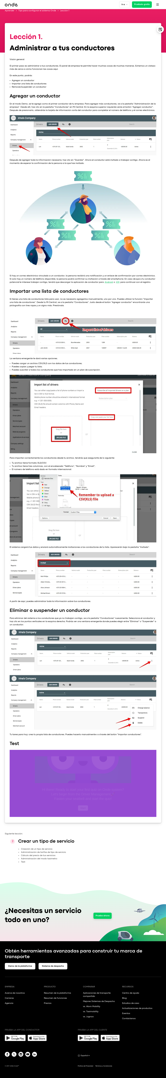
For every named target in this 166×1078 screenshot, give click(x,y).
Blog (124, 998)
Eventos (126, 1013)
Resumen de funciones (55, 998)
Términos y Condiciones (103, 1066)
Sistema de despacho (53, 966)
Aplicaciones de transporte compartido (97, 994)
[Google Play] (15, 1038)
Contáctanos (129, 1019)
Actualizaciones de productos (137, 1008)
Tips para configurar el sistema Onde (37, 11)
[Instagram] (20, 1055)
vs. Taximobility (90, 1012)
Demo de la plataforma (20, 966)
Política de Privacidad (85, 1066)
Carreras (9, 998)
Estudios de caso (130, 1003)
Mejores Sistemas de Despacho (99, 1001)
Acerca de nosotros (15, 993)
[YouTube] (27, 1055)
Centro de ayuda (130, 993)
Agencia (9, 1003)
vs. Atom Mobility (91, 1006)
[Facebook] (7, 1055)
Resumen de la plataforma (57, 993)
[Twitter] (14, 1055)
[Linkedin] (34, 1055)
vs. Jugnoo (88, 1017)
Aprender (9, 11)
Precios (47, 1003)
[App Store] (38, 1038)
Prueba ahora (103, 916)
